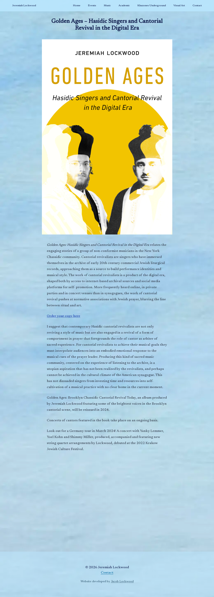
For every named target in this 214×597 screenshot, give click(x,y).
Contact (197, 5)
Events (92, 5)
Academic (124, 5)
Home (76, 5)
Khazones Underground (151, 5)
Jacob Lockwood (122, 581)
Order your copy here (63, 316)
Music (107, 5)
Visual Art (179, 5)
